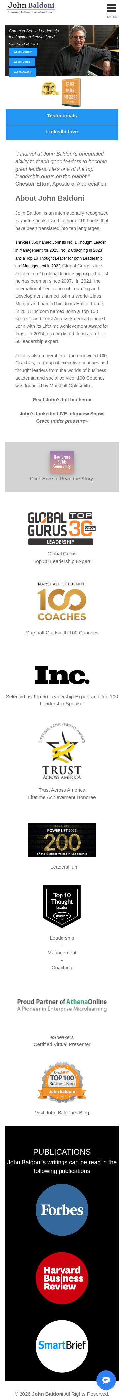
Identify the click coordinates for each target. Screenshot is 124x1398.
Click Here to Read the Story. (62, 466)
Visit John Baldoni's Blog (62, 1112)
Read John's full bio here (61, 399)
